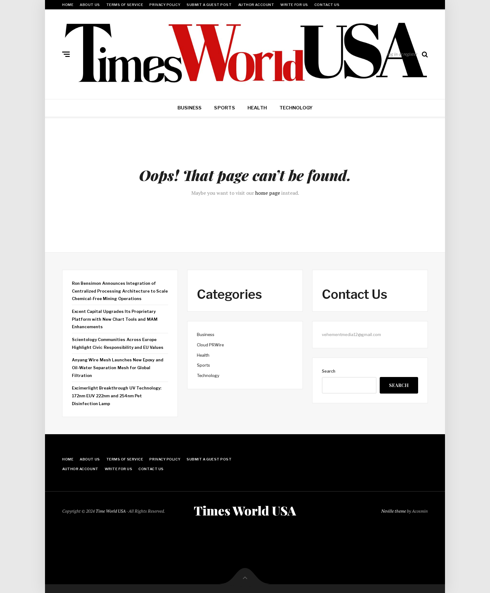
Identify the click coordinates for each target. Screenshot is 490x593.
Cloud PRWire (210, 344)
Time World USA (111, 510)
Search (328, 371)
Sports (224, 108)
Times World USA (245, 510)
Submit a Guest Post (209, 5)
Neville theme (393, 510)
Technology (295, 108)
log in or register (402, 54)
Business (190, 108)
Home (67, 5)
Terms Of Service (124, 5)
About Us (90, 5)
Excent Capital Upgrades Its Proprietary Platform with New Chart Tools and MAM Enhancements (115, 319)
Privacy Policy (164, 5)
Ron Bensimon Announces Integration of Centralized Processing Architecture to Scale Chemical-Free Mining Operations (120, 291)
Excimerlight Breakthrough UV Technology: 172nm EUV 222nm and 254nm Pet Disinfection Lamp (116, 395)
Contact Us (327, 5)
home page (267, 192)
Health (257, 108)
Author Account (256, 5)
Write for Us (294, 5)
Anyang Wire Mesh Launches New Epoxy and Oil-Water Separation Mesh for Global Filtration (117, 367)
